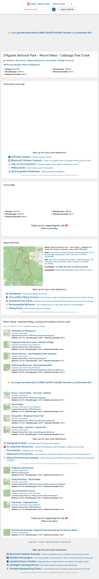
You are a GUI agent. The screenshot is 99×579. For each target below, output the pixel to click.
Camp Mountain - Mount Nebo (26, 479)
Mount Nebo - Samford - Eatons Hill (29, 427)
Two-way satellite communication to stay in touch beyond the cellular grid (63, 558)
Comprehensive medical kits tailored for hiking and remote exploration (62, 454)
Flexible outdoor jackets (41, 157)
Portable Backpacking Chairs (26, 568)
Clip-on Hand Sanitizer (23, 164)
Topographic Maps (17, 443)
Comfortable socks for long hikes (40, 168)
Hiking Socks (18, 167)
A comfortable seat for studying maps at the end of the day (66, 569)
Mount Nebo (17, 404)
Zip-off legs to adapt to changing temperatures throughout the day (67, 297)
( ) (69, 254)
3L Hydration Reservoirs (20, 446)
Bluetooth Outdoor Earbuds (26, 160)
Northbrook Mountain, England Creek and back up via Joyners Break (44, 530)
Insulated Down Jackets (23, 561)
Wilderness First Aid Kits (20, 454)
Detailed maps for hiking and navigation (44, 443)
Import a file (67, 9)
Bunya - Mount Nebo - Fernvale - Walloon (31, 393)
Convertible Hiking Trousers (24, 297)
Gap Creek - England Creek (24, 502)
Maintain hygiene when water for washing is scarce (58, 164)
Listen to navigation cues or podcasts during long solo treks (67, 161)
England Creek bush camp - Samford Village (33, 342)
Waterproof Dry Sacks (21, 300)
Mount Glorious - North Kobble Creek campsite (34, 354)
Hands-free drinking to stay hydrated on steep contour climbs (59, 447)
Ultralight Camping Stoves (24, 564)
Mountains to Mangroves (24, 331)
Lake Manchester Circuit (23, 491)
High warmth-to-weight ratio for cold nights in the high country (63, 562)
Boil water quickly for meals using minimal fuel (59, 565)
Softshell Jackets (21, 156)
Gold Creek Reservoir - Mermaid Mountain (32, 365)
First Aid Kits (14, 450)
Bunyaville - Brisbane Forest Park (28, 416)
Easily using (51, 32)
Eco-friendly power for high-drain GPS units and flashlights (60, 305)
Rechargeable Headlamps (25, 171)
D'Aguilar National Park (23, 468)
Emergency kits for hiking (32, 451)
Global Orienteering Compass (23, 457)
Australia (15, 333)
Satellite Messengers (21, 557)
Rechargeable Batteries (22, 304)
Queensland (23, 333)
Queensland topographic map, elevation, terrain (73, 270)
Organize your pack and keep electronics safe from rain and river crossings (63, 301)
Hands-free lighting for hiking (34, 294)
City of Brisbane (34, 345)
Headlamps (15, 293)
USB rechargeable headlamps (53, 172)
